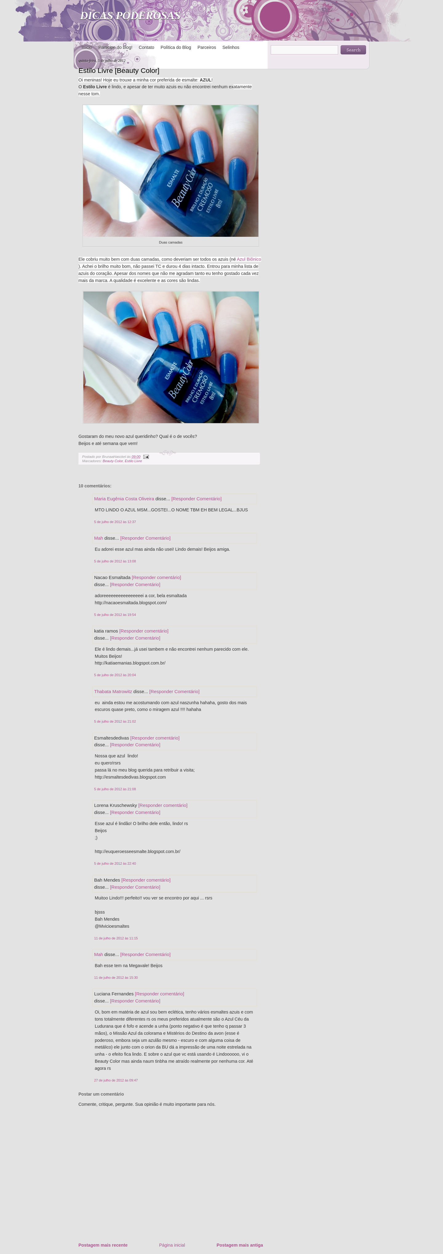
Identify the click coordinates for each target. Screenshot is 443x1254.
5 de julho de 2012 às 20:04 (115, 675)
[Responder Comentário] (196, 498)
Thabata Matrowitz (113, 691)
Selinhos (230, 47)
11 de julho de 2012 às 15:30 (116, 977)
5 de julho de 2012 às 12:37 (115, 522)
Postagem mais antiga (240, 1245)
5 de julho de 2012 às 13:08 (115, 561)
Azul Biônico (249, 259)
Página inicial (172, 1245)
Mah (98, 538)
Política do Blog (176, 47)
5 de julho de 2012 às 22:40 (115, 863)
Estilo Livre (133, 461)
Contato (146, 47)
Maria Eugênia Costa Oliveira (124, 498)
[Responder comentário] (156, 577)
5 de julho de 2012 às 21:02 (115, 721)
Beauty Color (113, 461)
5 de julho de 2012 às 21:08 (115, 789)
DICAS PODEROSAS (130, 16)
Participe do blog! (115, 47)
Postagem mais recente (103, 1245)
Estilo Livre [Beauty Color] (118, 70)
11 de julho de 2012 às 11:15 (116, 938)
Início (87, 47)
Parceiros (207, 47)
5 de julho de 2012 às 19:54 (115, 615)
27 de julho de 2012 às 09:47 (116, 1080)
